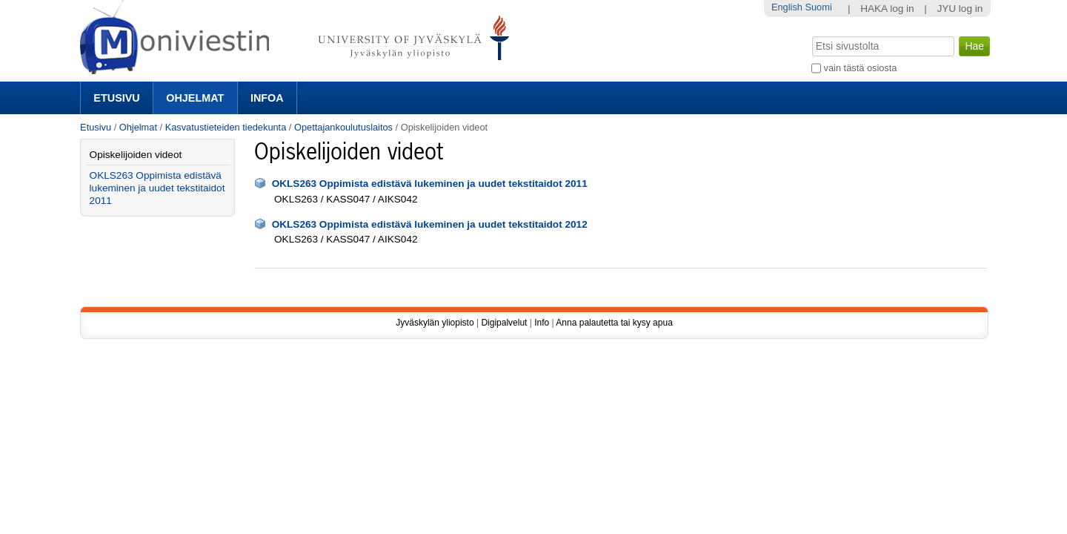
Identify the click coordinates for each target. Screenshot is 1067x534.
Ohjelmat (195, 98)
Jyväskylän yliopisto (434, 322)
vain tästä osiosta (860, 67)
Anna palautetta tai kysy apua (614, 322)
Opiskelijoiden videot (136, 154)
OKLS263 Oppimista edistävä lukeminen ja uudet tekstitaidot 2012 (430, 224)
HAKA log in (887, 8)
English (786, 7)
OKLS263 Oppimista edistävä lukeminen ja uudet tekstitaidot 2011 (430, 183)
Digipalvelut (504, 322)
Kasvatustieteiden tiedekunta (226, 127)
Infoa (267, 98)
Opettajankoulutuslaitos (343, 127)
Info (541, 322)
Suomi (818, 7)
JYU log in (960, 8)
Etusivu (116, 98)
